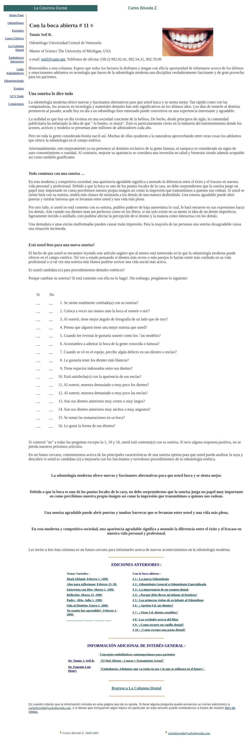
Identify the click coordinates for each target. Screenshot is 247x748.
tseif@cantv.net (53, 59)
